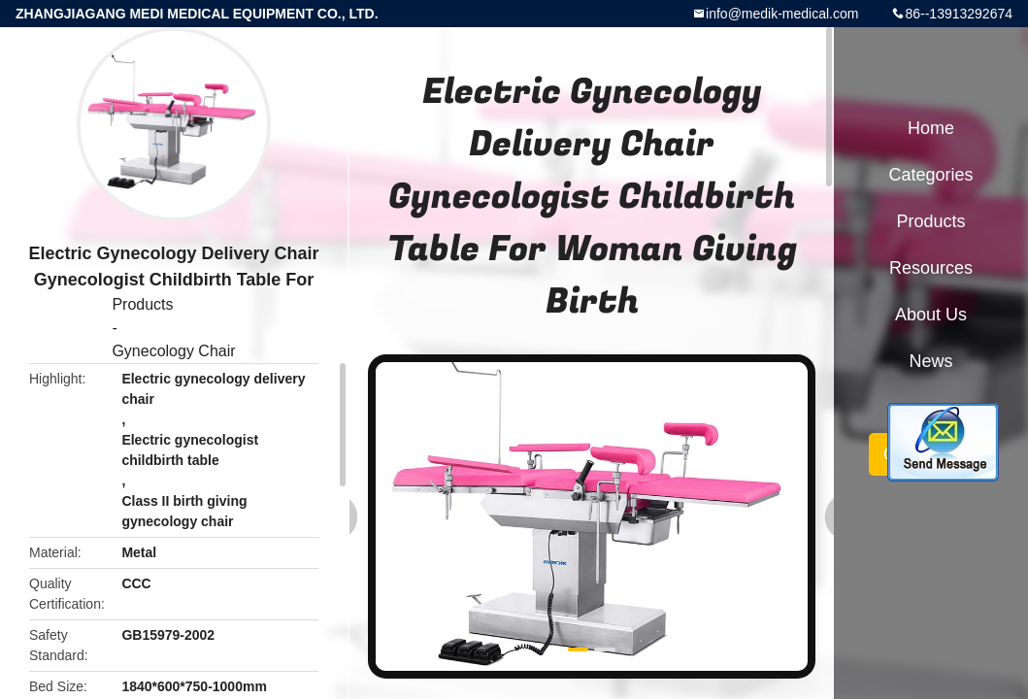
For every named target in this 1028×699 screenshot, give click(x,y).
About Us (931, 314)
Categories (930, 174)
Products (142, 304)
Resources (931, 268)
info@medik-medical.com (782, 13)
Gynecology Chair (173, 351)
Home (931, 128)
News (930, 361)
